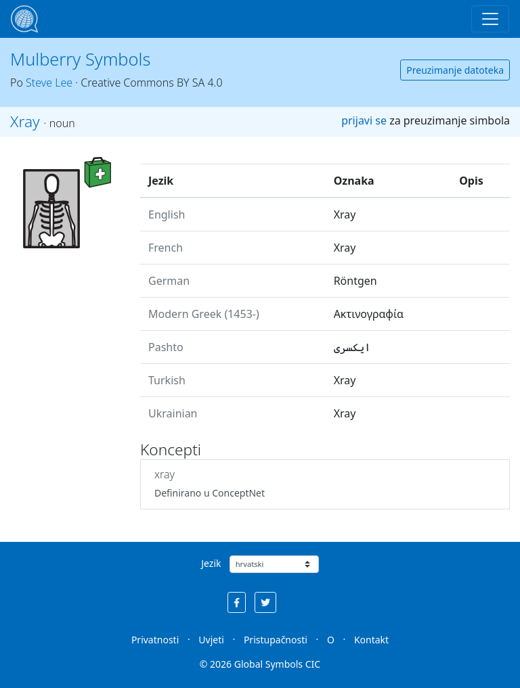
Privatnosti (155, 639)
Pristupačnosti (275, 639)
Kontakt (371, 639)
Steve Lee (49, 82)
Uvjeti (211, 639)
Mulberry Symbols (80, 58)
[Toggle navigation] (490, 18)
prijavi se (364, 120)
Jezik (211, 563)
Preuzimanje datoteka (455, 70)
